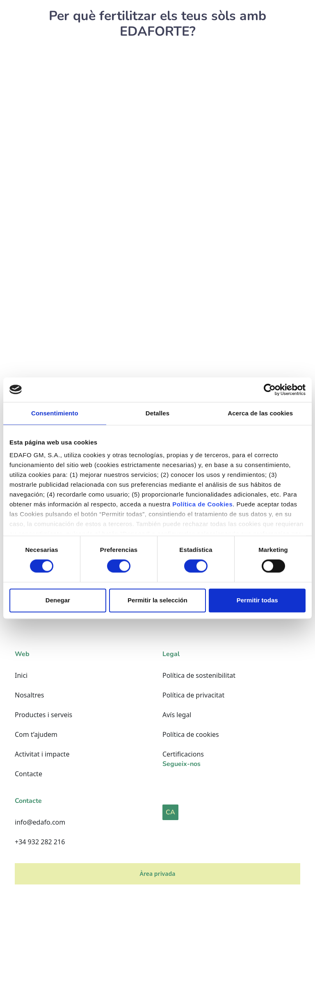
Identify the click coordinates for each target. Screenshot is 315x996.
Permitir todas (257, 600)
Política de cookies (190, 734)
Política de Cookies (202, 504)
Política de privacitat (193, 695)
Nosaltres (29, 695)
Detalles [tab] (157, 413)
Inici (21, 675)
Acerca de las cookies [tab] (260, 413)
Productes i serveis (43, 714)
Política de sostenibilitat (198, 675)
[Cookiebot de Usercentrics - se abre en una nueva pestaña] (270, 389)
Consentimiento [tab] (54, 413)
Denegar (58, 600)
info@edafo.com (40, 822)
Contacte (28, 773)
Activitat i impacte (42, 754)
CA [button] (170, 812)
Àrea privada (158, 873)
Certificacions (183, 754)
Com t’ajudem (36, 734)
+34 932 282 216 (40, 841)
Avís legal (176, 714)
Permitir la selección (157, 600)
